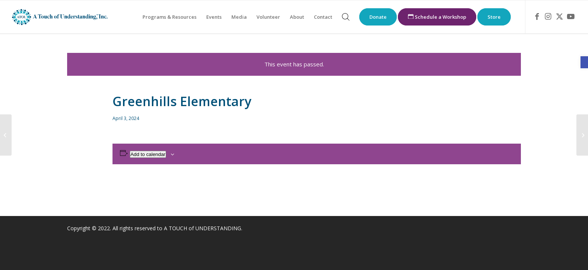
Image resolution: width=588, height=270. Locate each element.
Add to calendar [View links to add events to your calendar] (147, 154)
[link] (584, 62)
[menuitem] (169, 16)
